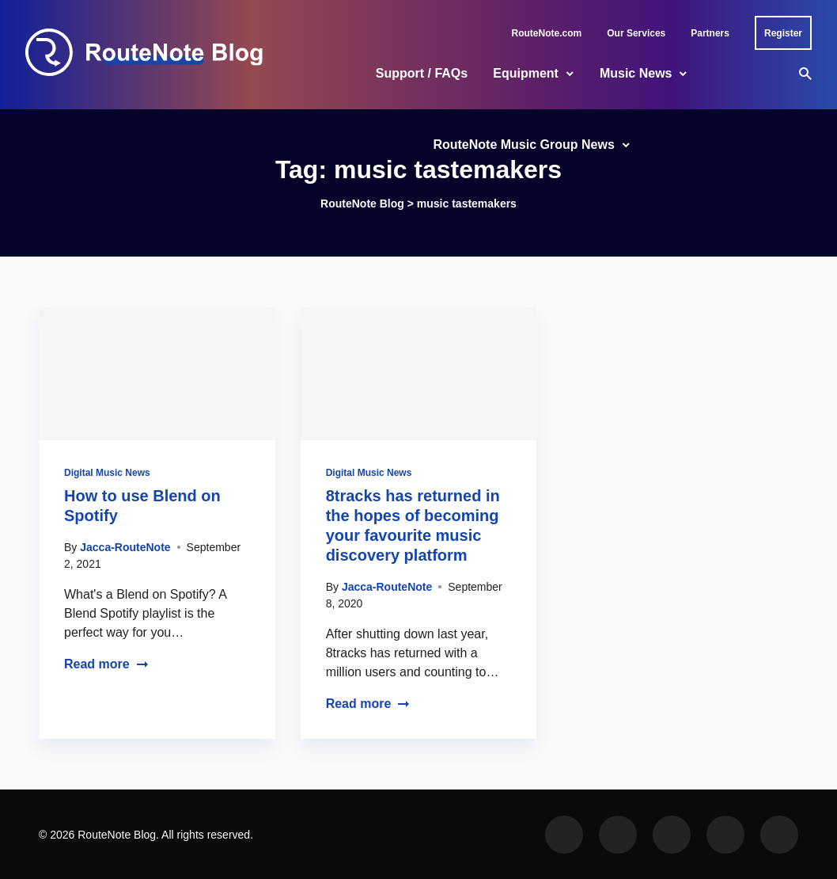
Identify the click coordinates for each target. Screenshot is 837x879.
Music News (636, 73)
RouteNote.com (547, 33)
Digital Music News (107, 472)
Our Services (636, 33)
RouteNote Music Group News (523, 144)
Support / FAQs (422, 73)
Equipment (526, 73)
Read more (106, 664)
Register (783, 33)
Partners (710, 33)
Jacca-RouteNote (125, 547)
